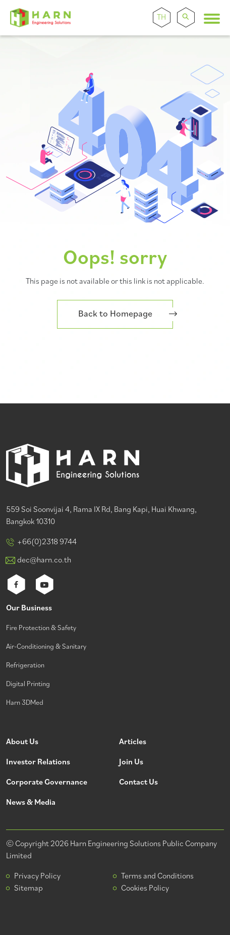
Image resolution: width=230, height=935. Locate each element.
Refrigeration (25, 665)
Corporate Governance (46, 782)
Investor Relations (38, 762)
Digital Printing (28, 684)
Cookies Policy (145, 889)
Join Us (131, 762)
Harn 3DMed (24, 703)
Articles (132, 742)
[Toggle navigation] (212, 19)
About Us (22, 742)
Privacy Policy (37, 876)
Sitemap (28, 889)
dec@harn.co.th (44, 560)
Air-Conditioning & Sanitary (46, 647)
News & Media (30, 803)
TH (161, 18)
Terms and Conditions (157, 876)
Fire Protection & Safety (41, 628)
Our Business (29, 608)
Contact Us (138, 782)
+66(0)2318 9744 (47, 542)
